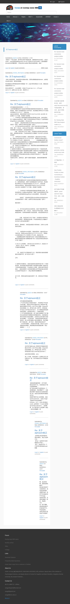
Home (8, 17)
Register (62, 1)
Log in (7, 68)
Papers (23, 17)
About (9, 21)
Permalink (42, 73)
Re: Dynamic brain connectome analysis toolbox (59, 54)
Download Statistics (10, 557)
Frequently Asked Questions (12, 561)
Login (53, 1)
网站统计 (7, 598)
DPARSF (48, 17)
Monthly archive (9, 542)
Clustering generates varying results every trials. (59, 150)
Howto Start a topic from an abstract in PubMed (18, 564)
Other (6, 546)
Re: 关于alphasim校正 (15, 76)
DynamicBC (39, 17)
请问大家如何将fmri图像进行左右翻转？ (59, 208)
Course (56, 17)
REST (31, 17)
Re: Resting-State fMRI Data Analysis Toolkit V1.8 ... (59, 122)
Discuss (15, 17)
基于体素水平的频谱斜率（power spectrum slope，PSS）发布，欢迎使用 (59, 194)
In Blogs (7, 549)
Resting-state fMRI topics (12, 539)
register (12, 68)
